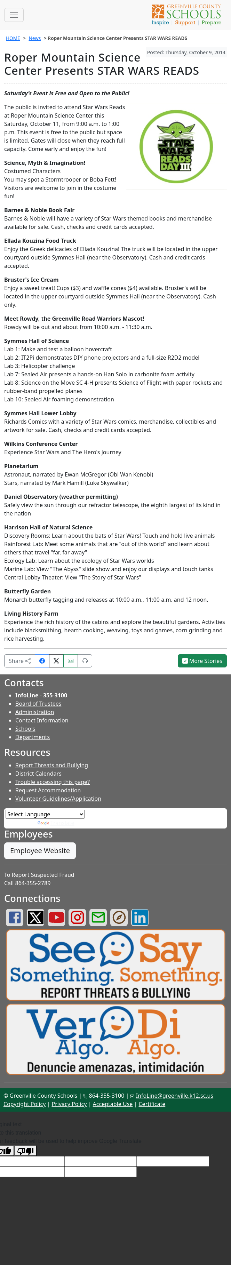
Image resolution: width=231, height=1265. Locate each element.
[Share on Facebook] (42, 660)
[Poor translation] (25, 1150)
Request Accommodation (48, 790)
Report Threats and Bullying (51, 765)
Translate (56, 823)
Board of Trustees (38, 703)
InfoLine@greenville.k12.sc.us (175, 1095)
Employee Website (40, 850)
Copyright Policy (24, 1104)
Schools (25, 728)
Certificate (152, 1104)
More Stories (202, 661)
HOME (13, 38)
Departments (32, 737)
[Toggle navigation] (14, 15)
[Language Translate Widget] (45, 814)
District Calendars (38, 773)
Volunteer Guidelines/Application (58, 798)
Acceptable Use (113, 1104)
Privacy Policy (69, 1104)
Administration (34, 712)
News (35, 38)
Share (20, 661)
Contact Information (42, 720)
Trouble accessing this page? (52, 782)
